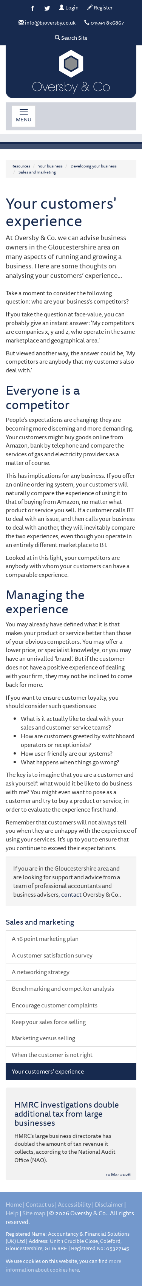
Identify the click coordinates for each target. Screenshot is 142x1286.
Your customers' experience (48, 1071)
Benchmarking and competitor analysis (63, 988)
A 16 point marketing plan (45, 939)
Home (14, 1204)
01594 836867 (104, 23)
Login (69, 7)
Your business (50, 166)
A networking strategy (40, 972)
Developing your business (94, 166)
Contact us (40, 1204)
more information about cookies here (63, 1265)
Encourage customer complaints (54, 1005)
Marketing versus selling (43, 1038)
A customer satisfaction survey (52, 955)
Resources (20, 166)
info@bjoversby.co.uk (47, 23)
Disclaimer (109, 1204)
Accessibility (74, 1204)
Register (100, 7)
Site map (33, 1213)
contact (71, 894)
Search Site (71, 38)
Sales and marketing (37, 172)
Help (12, 1213)
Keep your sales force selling (49, 1022)
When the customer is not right (52, 1055)
